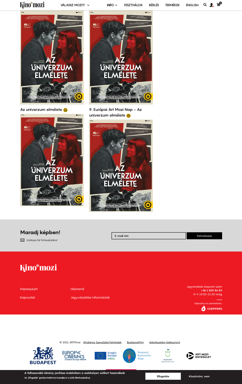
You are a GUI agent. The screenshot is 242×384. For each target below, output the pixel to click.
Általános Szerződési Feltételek (102, 342)
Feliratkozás (204, 235)
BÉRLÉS (154, 5)
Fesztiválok (133, 5)
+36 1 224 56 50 (211, 290)
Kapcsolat (27, 297)
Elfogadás (163, 376)
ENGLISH (192, 5)
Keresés (206, 5)
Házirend (77, 289)
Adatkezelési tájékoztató (164, 342)
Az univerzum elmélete (41, 109)
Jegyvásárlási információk (90, 297)
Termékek (172, 5)
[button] (213, 5)
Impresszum (29, 289)
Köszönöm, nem (199, 376)
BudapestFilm (135, 342)
